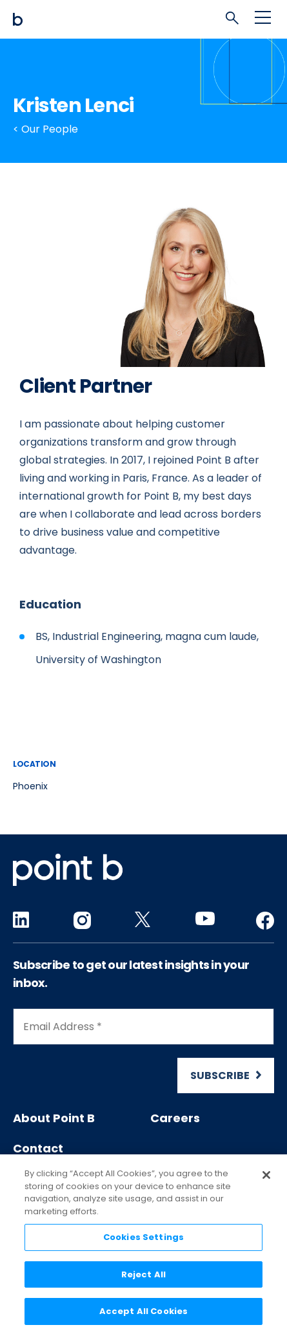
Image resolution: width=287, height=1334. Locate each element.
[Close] (266, 1177)
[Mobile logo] (143, 19)
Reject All (143, 1277)
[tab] (235, 21)
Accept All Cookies (143, 1314)
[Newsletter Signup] (143, 1050)
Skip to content (13, 0)
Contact (38, 1148)
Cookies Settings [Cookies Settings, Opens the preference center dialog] (143, 1240)
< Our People (45, 129)
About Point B (54, 1118)
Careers (175, 1118)
